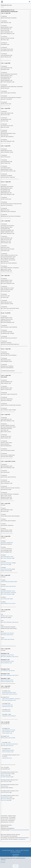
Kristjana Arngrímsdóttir (6, 774)
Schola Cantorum (4, 786)
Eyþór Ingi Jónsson (5, 781)
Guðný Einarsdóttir (5, 792)
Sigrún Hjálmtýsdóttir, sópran (7, 556)
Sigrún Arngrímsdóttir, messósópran (8, 592)
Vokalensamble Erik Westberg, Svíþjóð (9, 581)
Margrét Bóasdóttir (5, 797)
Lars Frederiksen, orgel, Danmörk (8, 670)
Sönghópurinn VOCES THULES (7, 655)
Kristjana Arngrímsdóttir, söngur (9, 692)
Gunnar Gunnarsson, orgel (7, 752)
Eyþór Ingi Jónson (4, 564)
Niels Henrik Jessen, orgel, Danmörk (8, 586)
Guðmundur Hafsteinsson (6, 563)
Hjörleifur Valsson (4, 775)
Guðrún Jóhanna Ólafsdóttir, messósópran (11, 699)
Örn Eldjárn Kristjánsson (6, 777)
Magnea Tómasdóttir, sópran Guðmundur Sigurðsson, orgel (7, 680)
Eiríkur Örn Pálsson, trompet (8, 731)
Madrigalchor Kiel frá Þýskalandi (9, 716)
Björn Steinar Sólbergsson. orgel (9, 700)
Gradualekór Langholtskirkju (7, 542)
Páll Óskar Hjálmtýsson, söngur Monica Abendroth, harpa (7, 662)
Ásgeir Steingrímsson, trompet (8, 730)
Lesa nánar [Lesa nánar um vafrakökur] (3, 862)
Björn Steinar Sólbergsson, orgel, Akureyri (9, 622)
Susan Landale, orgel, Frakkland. (7, 639)
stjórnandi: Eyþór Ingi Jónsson (7, 745)
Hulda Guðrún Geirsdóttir (6, 569)
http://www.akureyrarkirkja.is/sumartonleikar (19, 830)
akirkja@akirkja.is (22, 839)
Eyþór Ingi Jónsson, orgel (7, 706)
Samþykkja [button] (15, 866)
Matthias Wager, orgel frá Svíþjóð (8, 738)
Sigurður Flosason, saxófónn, (8, 750)
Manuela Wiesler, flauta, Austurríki (8, 603)
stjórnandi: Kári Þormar (7, 758)
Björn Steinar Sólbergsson (6, 558)
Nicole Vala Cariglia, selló (7, 705)
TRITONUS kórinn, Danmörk (7, 616)
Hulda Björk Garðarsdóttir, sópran (8, 591)
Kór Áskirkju (4, 756)
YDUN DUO (3, 549)
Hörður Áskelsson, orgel (7, 733)
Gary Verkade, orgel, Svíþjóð (7, 599)
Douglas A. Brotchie (5, 571)
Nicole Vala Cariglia (5, 800)
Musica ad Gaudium (6, 711)
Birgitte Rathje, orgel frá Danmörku (9, 694)
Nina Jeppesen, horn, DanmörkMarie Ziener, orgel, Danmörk (7, 634)
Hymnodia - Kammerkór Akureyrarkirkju (9, 744)
